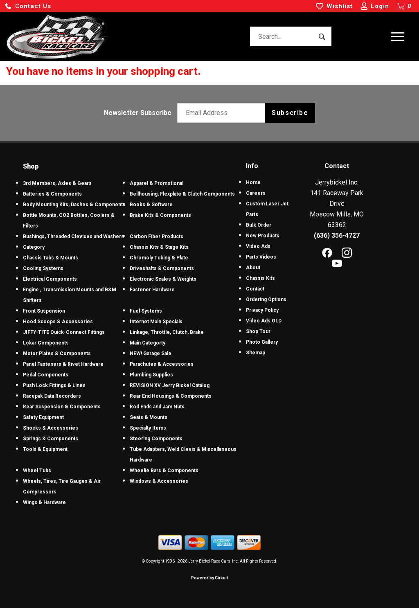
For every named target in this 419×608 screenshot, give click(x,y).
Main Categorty (147, 343)
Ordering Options (266, 299)
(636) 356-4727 (337, 235)
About (253, 267)
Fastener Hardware (152, 290)
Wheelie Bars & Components (164, 470)
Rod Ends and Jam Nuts (157, 407)
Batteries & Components (52, 194)
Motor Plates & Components (57, 353)
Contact (255, 289)
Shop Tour (258, 331)
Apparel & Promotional (156, 183)
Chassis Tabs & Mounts (50, 258)
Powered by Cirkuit (209, 578)
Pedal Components (45, 375)
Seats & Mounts (148, 417)
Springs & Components (50, 438)
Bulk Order (258, 225)
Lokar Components (46, 343)
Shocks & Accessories (50, 428)
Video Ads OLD (264, 321)
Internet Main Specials (156, 321)
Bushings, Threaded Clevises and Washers (73, 236)
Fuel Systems (146, 311)
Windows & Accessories (159, 481)
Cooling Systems (43, 268)
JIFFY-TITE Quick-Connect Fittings (64, 332)
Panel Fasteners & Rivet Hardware (63, 364)
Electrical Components (50, 279)
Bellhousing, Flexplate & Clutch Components (182, 194)
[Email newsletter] (223, 113)
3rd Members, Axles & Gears (57, 183)
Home (253, 182)
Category (34, 247)
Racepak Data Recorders (52, 396)
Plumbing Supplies (151, 375)
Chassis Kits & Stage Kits (159, 247)
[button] (28, 6)
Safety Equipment (43, 417)
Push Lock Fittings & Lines (54, 385)
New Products (262, 236)
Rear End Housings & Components (171, 396)
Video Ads (258, 246)
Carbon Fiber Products (156, 236)
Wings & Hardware (44, 502)
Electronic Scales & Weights (163, 279)
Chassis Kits (260, 278)
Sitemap (255, 353)
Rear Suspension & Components (62, 407)
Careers (256, 193)
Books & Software (151, 204)
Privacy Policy (262, 310)
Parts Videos (261, 257)
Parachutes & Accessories (162, 364)
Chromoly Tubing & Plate (159, 258)
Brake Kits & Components (160, 215)
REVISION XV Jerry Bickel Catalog (170, 385)
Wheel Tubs (37, 470)
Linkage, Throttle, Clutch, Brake (167, 332)
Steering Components (156, 438)
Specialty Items (148, 428)
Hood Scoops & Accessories (58, 321)
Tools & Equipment (45, 449)
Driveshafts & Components (162, 268)
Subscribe (290, 113)
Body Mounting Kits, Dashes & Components (74, 204)
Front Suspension (44, 311)
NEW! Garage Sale (150, 353)
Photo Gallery (262, 342)
